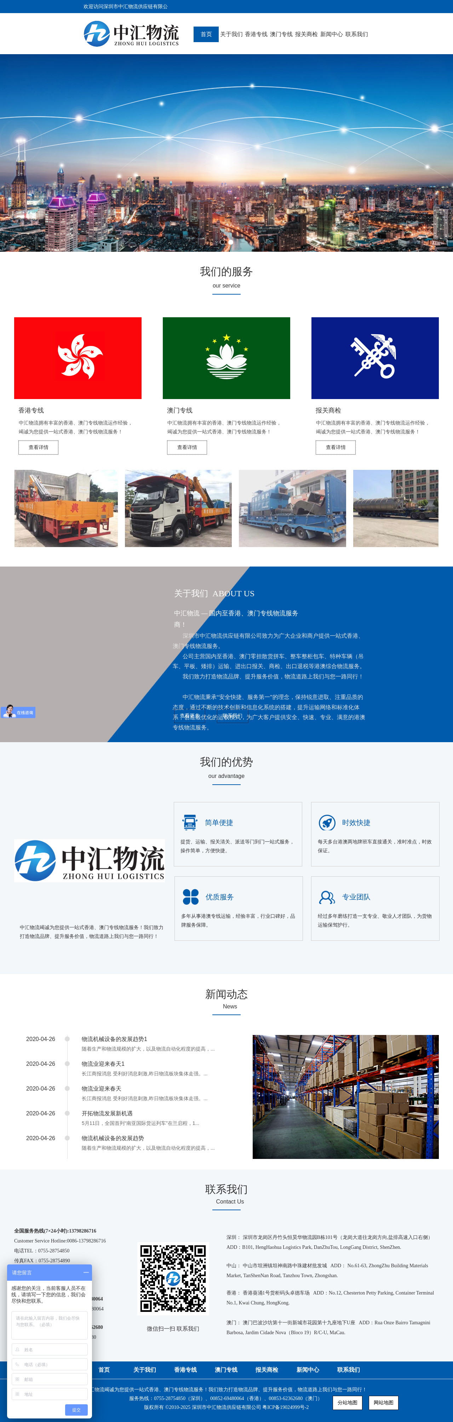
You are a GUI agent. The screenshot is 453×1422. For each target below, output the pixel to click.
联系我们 (356, 34)
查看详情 (38, 447)
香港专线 (256, 34)
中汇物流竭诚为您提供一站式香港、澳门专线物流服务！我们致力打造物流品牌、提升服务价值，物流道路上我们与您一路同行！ (226, 1399)
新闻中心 (331, 34)
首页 (206, 34)
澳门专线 (281, 34)
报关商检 (306, 34)
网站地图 (384, 1402)
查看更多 (190, 715)
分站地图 (347, 1402)
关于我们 (231, 34)
